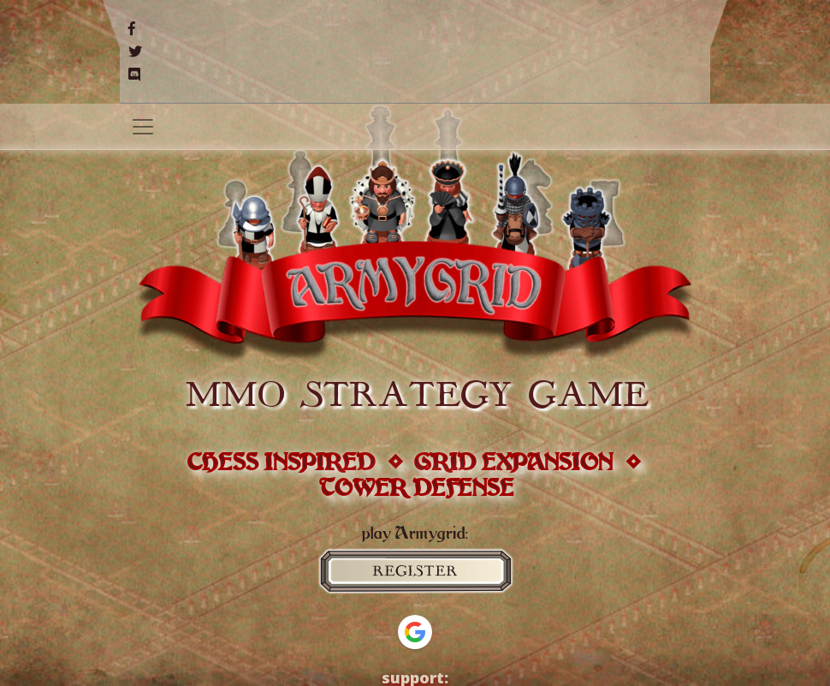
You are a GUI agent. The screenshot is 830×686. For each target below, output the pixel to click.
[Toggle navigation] (143, 126)
